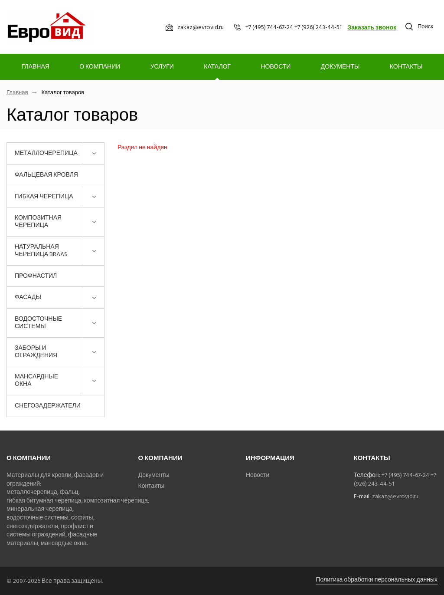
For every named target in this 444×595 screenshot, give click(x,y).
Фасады (28, 297)
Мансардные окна (36, 380)
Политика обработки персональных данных (376, 580)
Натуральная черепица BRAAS (41, 250)
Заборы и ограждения (36, 351)
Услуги (162, 67)
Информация (270, 458)
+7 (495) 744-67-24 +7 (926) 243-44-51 (395, 479)
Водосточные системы (38, 322)
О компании (99, 67)
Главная (35, 67)
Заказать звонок (371, 27)
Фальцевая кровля (46, 175)
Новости (276, 67)
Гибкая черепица (44, 196)
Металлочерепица (46, 153)
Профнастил (36, 276)
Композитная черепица (38, 221)
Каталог (217, 67)
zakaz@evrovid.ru (395, 496)
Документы (340, 67)
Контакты (406, 67)
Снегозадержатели (48, 406)
